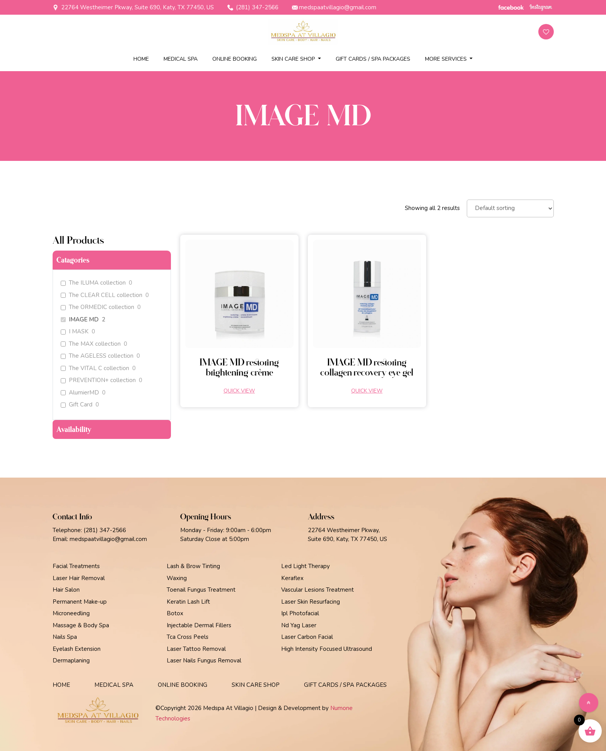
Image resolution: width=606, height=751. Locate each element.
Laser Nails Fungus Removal (204, 660)
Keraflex (292, 578)
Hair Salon (66, 590)
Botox (175, 613)
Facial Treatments (76, 566)
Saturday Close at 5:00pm (214, 539)
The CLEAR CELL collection (105, 295)
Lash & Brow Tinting (193, 566)
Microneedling (71, 613)
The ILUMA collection (97, 283)
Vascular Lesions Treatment (317, 590)
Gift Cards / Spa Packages (373, 59)
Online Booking (234, 59)
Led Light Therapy (305, 566)
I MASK (79, 331)
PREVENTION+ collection (102, 380)
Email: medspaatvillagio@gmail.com (100, 539)
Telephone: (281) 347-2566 (89, 530)
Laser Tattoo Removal (196, 649)
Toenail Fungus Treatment (201, 590)
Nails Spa (65, 637)
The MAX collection (95, 344)
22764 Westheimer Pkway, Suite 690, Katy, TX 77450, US (133, 7)
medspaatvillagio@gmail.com (334, 7)
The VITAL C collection (99, 368)
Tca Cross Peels (187, 637)
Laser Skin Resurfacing (310, 602)
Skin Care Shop (293, 59)
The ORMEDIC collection (101, 307)
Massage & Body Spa (81, 625)
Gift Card (80, 404)
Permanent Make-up (80, 602)
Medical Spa (181, 59)
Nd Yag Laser (298, 625)
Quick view (239, 390)
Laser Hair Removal (79, 578)
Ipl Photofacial (300, 613)
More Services (446, 59)
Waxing (177, 578)
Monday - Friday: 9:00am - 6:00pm (225, 530)
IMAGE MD (84, 319)
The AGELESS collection (101, 356)
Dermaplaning (71, 660)
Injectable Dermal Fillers (199, 625)
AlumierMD (84, 392)
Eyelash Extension (77, 649)
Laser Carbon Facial (307, 637)
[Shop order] (510, 208)
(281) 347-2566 (252, 7)
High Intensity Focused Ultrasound (326, 649)
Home (141, 59)
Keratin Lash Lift (188, 602)
